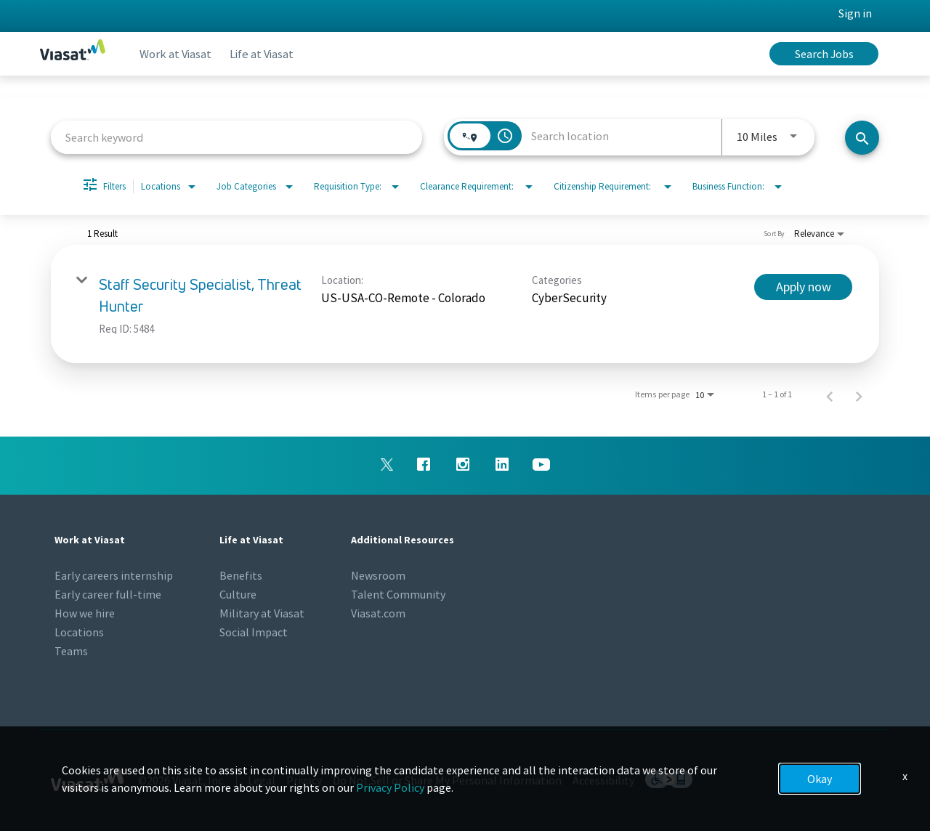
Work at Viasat (178, 53)
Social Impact (253, 632)
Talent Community (398, 594)
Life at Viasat (270, 53)
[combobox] (236, 137)
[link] (465, 304)
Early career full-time (107, 594)
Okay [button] (819, 778)
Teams (71, 651)
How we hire (84, 613)
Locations (79, 632)
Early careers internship (113, 575)
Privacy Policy (390, 787)
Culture (237, 594)
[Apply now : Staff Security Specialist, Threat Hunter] (803, 287)
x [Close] (904, 776)
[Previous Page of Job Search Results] (829, 394)
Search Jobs (824, 53)
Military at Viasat (261, 613)
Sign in (855, 13)
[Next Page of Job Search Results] (858, 394)
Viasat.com (378, 613)
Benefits (240, 575)
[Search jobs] (862, 138)
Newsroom (378, 575)
